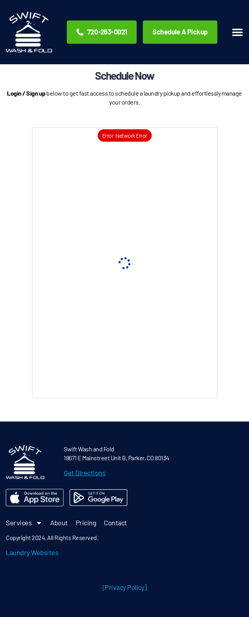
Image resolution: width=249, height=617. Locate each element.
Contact (115, 522)
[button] (237, 32)
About (59, 522)
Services (24, 523)
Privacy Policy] (126, 587)
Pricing (86, 522)
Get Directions (84, 472)
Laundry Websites (32, 552)
